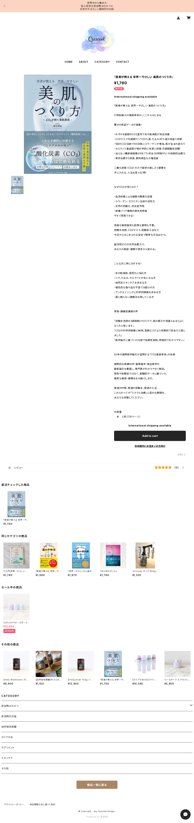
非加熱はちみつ (10, 705)
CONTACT (122, 61)
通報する (181, 454)
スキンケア (7, 758)
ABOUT (83, 61)
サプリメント (8, 747)
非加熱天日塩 (9, 716)
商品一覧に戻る (97, 785)
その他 (5, 768)
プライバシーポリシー (14, 804)
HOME (69, 61)
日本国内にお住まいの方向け (150, 446)
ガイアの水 (7, 737)
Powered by (97, 816)
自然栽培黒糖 (9, 726)
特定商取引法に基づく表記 (42, 804)
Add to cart (150, 436)
